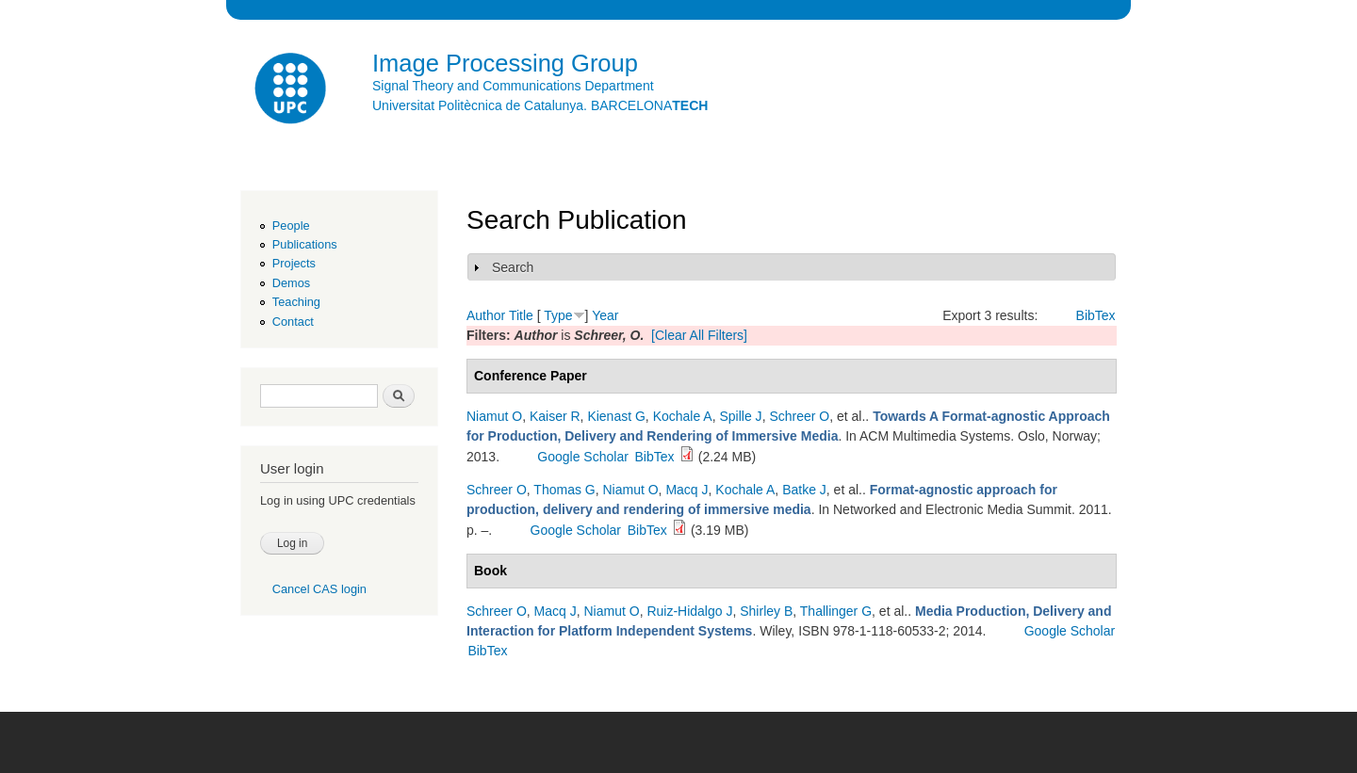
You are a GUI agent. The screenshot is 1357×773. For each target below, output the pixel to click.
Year (605, 315)
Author (485, 315)
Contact (293, 321)
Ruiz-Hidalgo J (689, 611)
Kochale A (682, 416)
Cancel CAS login (319, 589)
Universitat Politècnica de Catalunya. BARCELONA (540, 105)
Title (521, 315)
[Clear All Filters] (699, 335)
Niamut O (494, 416)
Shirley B (766, 611)
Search (512, 267)
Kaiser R (555, 416)
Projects (294, 263)
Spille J (740, 416)
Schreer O (799, 416)
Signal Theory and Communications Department (513, 85)
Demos (291, 283)
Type (558, 315)
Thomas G (564, 489)
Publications (304, 244)
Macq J (686, 489)
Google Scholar (583, 456)
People (291, 225)
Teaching (296, 302)
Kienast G (616, 416)
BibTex (1096, 315)
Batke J (804, 489)
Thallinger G (836, 611)
